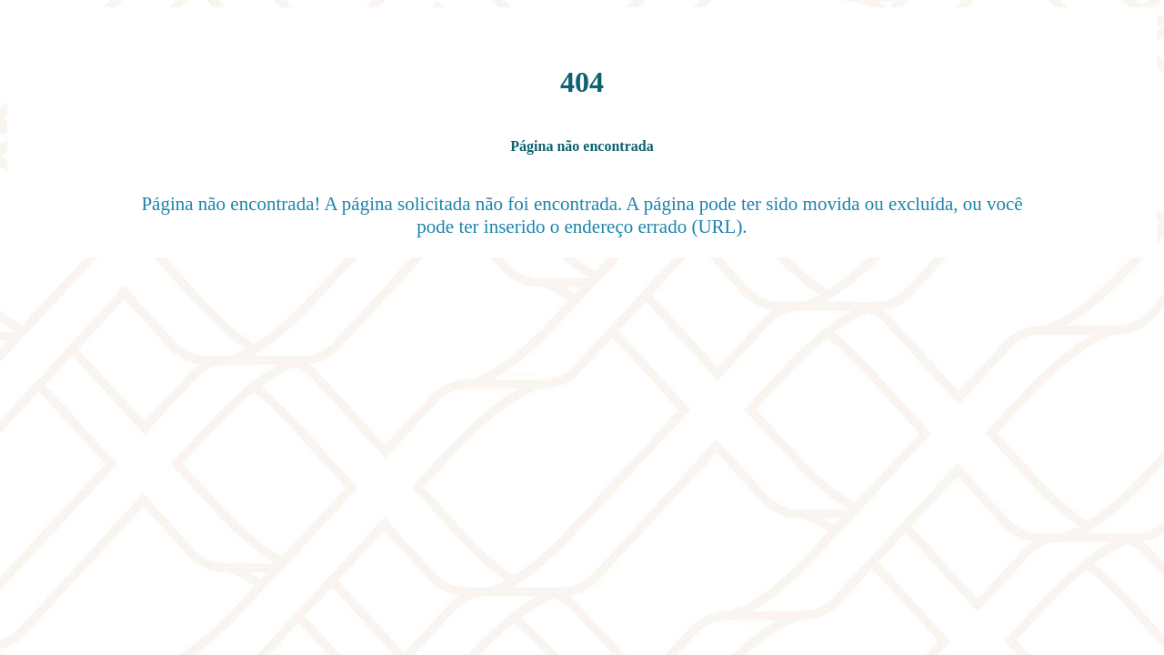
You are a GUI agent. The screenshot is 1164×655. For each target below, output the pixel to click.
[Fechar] (36, 36)
